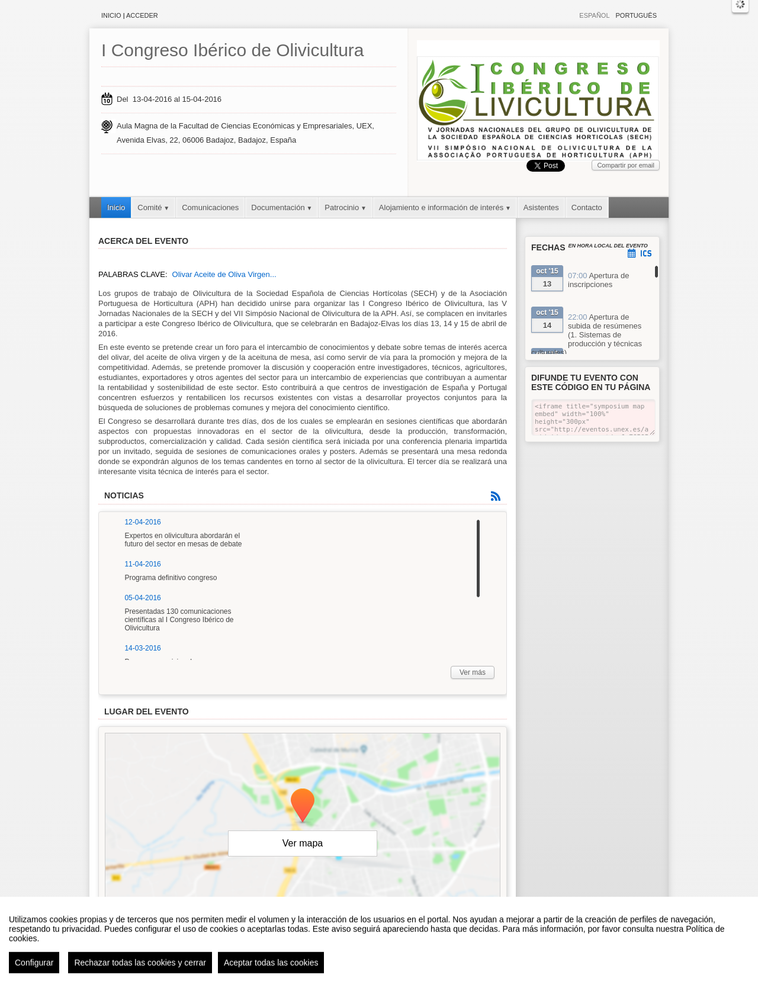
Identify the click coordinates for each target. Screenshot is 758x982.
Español (594, 15)
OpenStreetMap (449, 906)
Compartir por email (625, 165)
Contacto (586, 207)
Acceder (142, 15)
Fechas (548, 247)
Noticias (124, 495)
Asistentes (541, 207)
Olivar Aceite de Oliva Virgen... (224, 274)
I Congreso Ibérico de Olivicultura (232, 50)
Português (636, 15)
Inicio (111, 15)
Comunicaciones (210, 207)
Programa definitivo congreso (170, 578)
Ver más (473, 672)
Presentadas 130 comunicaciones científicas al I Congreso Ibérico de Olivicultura (178, 619)
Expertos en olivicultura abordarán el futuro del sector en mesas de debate (183, 540)
